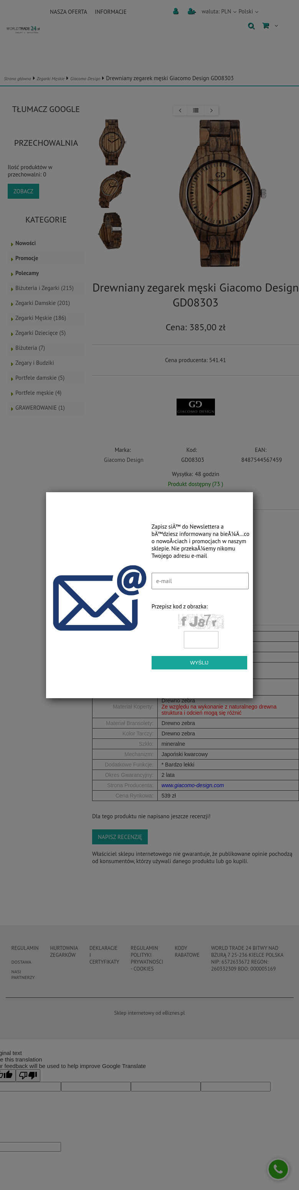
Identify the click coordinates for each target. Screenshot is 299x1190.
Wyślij (199, 663)
